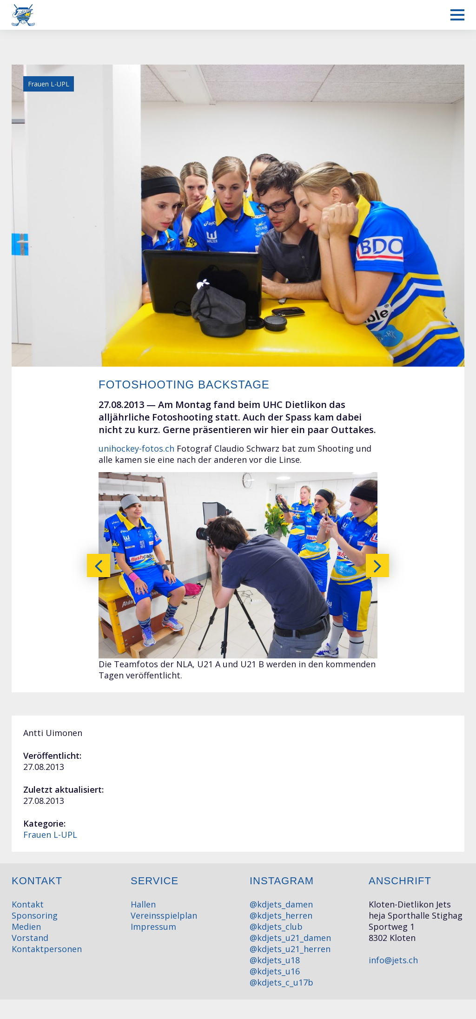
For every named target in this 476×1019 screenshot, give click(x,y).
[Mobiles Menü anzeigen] (457, 14)
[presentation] (98, 565)
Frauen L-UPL (50, 834)
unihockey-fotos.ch (136, 448)
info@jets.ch (393, 960)
